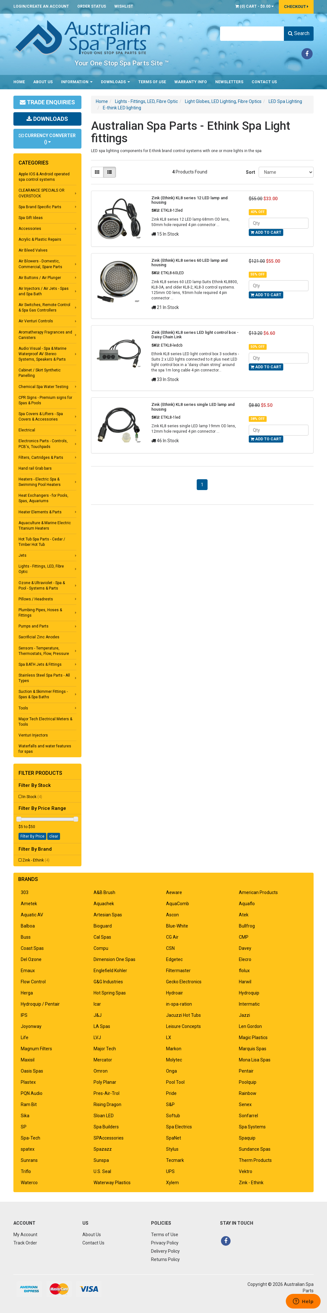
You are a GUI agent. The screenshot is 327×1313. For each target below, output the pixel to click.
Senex (245, 1104)
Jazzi (244, 1015)
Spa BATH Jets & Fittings (40, 664)
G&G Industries (108, 981)
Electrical (27, 430)
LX (168, 1037)
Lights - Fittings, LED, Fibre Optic (41, 569)
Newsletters (229, 82)
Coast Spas (32, 948)
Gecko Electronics (184, 981)
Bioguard (103, 925)
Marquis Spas (252, 1048)
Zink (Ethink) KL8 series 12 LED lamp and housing (189, 200)
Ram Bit (29, 1104)
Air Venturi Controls (36, 321)
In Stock (32, 797)
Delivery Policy (165, 1251)
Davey (245, 948)
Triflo (26, 1171)
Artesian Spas (108, 914)
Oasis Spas (32, 1071)
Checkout (296, 6)
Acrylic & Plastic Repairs (40, 239)
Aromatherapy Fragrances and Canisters (45, 335)
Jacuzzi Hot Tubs (183, 1015)
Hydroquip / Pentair (40, 1004)
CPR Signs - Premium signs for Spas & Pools (45, 400)
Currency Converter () (47, 138)
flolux (244, 970)
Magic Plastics (253, 1037)
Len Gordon (250, 1026)
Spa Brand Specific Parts (40, 207)
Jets (23, 555)
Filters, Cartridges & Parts (41, 457)
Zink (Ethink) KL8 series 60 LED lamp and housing (189, 262)
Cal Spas (102, 937)
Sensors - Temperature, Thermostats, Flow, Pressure (44, 651)
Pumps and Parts (34, 626)
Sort (250, 172)
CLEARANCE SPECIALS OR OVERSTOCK (42, 193)
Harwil (245, 981)
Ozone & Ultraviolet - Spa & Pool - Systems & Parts (42, 585)
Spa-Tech (30, 1138)
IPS (24, 1015)
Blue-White (177, 925)
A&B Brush (104, 892)
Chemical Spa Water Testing (43, 387)
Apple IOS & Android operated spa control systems (44, 177)
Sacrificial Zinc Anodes (39, 637)
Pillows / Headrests (36, 599)
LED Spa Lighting (285, 101)
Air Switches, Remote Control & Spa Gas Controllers (44, 307)
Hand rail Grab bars (35, 468)
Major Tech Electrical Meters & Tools (45, 722)
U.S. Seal (102, 1171)
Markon (173, 1048)
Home (19, 82)
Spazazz (103, 1149)
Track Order (25, 1242)
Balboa (28, 925)
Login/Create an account (41, 6)
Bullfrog (247, 925)
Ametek (29, 903)
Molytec (174, 1059)
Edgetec (174, 959)
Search (298, 33)
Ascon (172, 914)
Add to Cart (266, 232)
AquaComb (177, 903)
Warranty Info (190, 82)
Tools (23, 708)
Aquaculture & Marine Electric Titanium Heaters (45, 526)
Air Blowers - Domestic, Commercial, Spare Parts (40, 264)
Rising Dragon (107, 1104)
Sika (25, 1115)
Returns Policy (165, 1259)
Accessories (30, 228)
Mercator (103, 1059)
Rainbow (247, 1093)
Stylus (172, 1149)
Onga (171, 1071)
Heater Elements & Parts (40, 512)
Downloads (115, 82)
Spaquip (247, 1138)
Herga (27, 992)
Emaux (28, 970)
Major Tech (105, 1048)
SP (24, 1126)
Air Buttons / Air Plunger (40, 277)
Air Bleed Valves (33, 250)
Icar (97, 1004)
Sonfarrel (248, 1115)
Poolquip (247, 1082)
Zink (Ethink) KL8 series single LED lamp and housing (193, 406)
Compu (101, 948)
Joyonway (31, 1026)
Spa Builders (106, 1126)
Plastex (28, 1082)
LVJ (97, 1037)
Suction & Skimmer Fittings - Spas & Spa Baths (43, 694)
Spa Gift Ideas (31, 218)
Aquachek (104, 903)
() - (254, 6)
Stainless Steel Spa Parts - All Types (44, 678)
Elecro (245, 959)
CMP (243, 937)
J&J (98, 1015)
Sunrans (29, 1160)
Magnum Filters (36, 1048)
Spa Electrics (179, 1126)
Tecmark (175, 1160)
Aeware (174, 892)
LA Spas (102, 1026)
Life (24, 1037)
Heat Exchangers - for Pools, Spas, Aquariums (43, 498)
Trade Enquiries (47, 102)
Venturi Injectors (33, 735)
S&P (170, 1104)
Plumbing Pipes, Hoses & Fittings (40, 613)
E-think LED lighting (122, 107)
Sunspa (101, 1160)
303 (24, 892)
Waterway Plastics (112, 1182)
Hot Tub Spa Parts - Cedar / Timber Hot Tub (42, 542)
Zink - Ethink (35, 860)
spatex (27, 1149)
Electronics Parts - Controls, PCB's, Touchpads (43, 444)
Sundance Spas (254, 1149)
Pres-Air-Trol (106, 1093)
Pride (171, 1093)
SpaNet (173, 1138)
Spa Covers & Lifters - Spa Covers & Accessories (41, 417)
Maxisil (27, 1059)
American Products (258, 892)
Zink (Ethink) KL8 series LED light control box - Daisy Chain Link (195, 334)
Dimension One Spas (114, 959)
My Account (25, 1234)
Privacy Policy (165, 1242)
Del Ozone (31, 959)
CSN (170, 948)
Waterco (29, 1182)
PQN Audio (31, 1093)
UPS (170, 1171)
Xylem (172, 1182)
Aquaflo (247, 903)
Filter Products (40, 773)
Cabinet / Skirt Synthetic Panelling (40, 373)
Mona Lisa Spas (254, 1059)
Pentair (246, 1071)
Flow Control (33, 981)
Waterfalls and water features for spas (45, 749)
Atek (243, 914)
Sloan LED (104, 1115)
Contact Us (264, 82)
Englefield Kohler (110, 970)
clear (53, 836)
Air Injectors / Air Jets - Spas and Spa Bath (44, 291)
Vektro (245, 1171)
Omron (101, 1071)
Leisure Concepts (183, 1026)
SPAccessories (109, 1138)
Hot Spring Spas (110, 992)
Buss (26, 937)
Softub (173, 1115)
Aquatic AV (32, 914)
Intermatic (249, 1004)
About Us (43, 82)
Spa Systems (252, 1126)
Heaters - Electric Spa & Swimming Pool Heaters (40, 482)
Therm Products (255, 1160)
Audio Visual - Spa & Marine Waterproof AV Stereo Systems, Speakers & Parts (42, 354)
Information (77, 82)
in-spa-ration (179, 1004)
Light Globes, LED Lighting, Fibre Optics (223, 101)
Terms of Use (152, 82)
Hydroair (174, 992)
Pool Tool (175, 1082)
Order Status (91, 6)
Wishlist (123, 6)
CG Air (172, 937)
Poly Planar (105, 1082)
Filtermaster (178, 970)
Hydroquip (249, 992)
